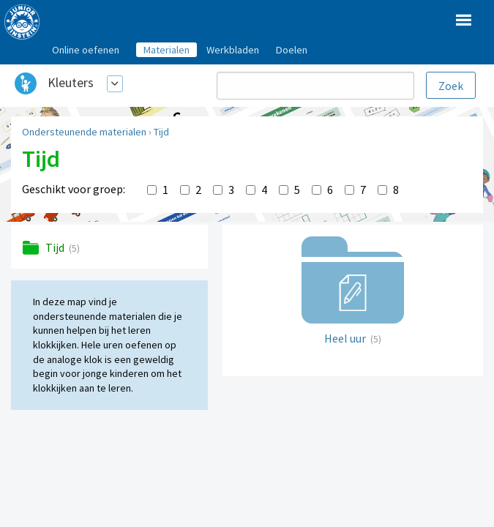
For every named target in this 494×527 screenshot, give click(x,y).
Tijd (161, 131)
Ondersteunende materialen (84, 131)
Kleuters (71, 82)
